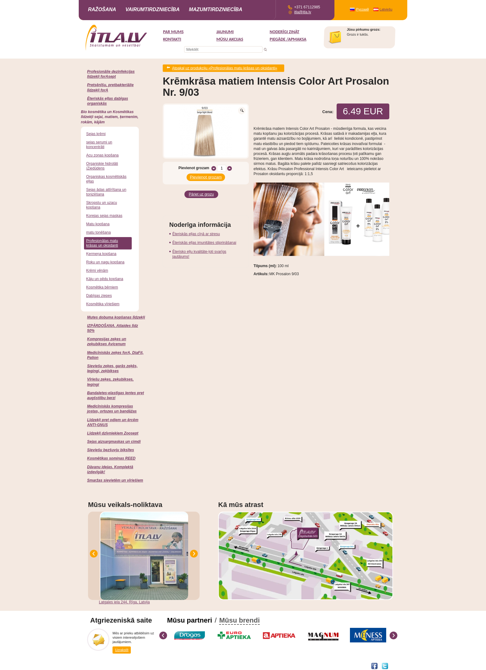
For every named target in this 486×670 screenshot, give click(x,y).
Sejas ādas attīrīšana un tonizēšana (106, 191)
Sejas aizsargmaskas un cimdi (114, 441)
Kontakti (172, 39)
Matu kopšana (97, 224)
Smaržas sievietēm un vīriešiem (115, 480)
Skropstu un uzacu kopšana (101, 205)
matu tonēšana (98, 232)
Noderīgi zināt (284, 31)
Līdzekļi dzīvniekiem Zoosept (112, 433)
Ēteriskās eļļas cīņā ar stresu (196, 230)
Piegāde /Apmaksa (288, 39)
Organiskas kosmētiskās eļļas (106, 178)
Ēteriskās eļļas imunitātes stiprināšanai (204, 239)
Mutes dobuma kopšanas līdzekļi (116, 317)
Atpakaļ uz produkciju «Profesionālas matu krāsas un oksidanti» (224, 67)
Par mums (173, 31)
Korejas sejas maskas (104, 216)
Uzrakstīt (121, 649)
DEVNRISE (138, 666)
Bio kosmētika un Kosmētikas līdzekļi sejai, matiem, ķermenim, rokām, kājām (109, 117)
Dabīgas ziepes (99, 295)
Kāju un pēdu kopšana (104, 279)
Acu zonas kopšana (102, 155)
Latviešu (386, 9)
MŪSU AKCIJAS (229, 39)
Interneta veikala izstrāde (109, 666)
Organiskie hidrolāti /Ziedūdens (102, 165)
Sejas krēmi (96, 134)
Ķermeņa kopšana (101, 254)
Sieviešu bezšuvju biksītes (110, 450)
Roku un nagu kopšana (105, 262)
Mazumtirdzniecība (215, 9)
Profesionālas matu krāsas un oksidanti (102, 243)
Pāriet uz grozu (201, 191)
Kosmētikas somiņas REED (111, 458)
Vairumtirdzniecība (153, 9)
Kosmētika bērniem (102, 287)
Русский (362, 9)
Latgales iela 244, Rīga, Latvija (124, 602)
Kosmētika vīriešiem (102, 304)
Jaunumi (225, 31)
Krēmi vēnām (97, 270)
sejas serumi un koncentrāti (99, 144)
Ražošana (102, 9)
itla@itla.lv (302, 12)
